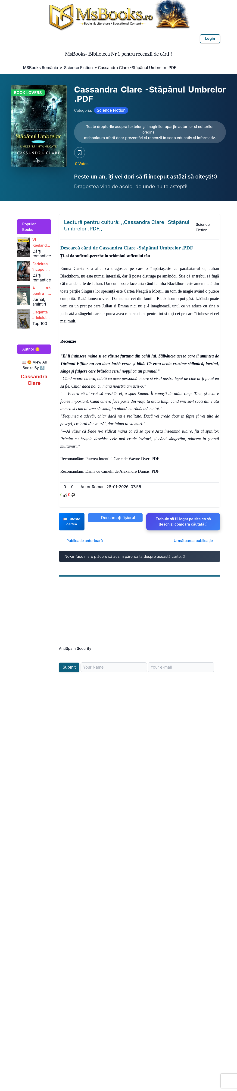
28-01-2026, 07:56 (123, 487)
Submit (69, 670)
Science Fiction (78, 67)
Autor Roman (93, 487)
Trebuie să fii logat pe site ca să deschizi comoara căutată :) (183, 522)
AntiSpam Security (75, 651)
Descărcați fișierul (115, 517)
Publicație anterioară (82, 543)
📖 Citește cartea (71, 523)
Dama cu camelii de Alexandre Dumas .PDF (122, 471)
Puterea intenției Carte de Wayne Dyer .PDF (122, 458)
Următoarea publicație (196, 543)
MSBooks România (40, 67)
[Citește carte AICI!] (150, 132)
